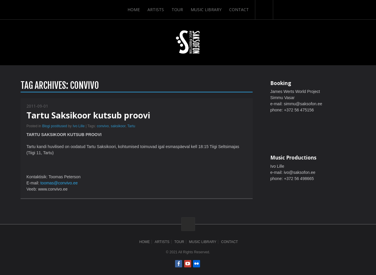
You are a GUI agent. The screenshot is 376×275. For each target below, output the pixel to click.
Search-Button (264, 9)
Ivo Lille (79, 126)
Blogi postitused (54, 126)
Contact (239, 9)
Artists (155, 9)
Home (133, 9)
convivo (103, 126)
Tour (177, 9)
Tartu (131, 126)
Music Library (206, 9)
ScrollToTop (188, 224)
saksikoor (118, 126)
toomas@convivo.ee (59, 183)
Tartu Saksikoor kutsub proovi (88, 115)
